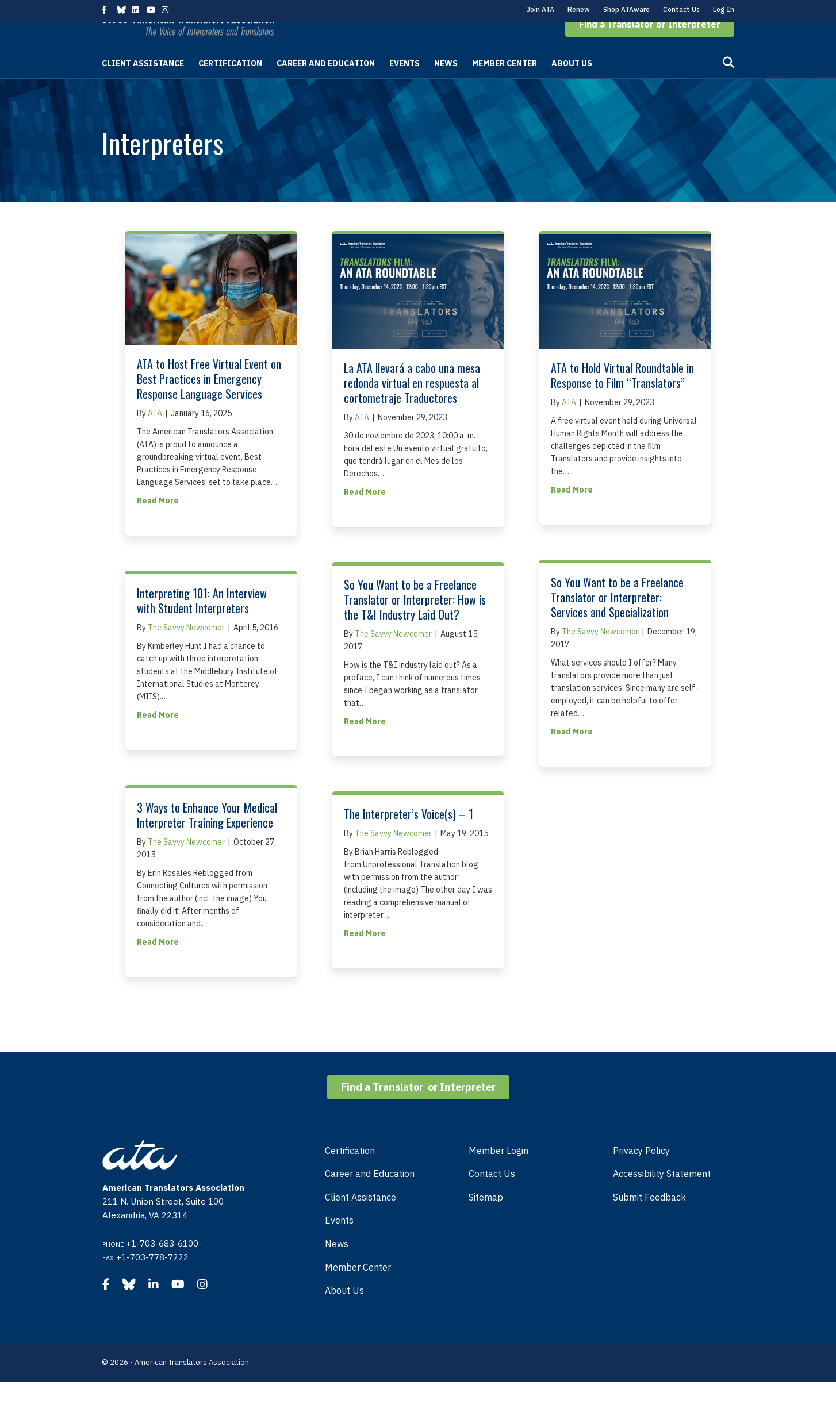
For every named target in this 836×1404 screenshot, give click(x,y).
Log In (723, 9)
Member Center (504, 85)
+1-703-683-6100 (162, 1265)
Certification (230, 85)
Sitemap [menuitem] (486, 1219)
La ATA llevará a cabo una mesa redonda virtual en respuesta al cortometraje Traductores (412, 404)
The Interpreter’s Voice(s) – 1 (408, 835)
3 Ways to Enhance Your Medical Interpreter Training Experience (207, 837)
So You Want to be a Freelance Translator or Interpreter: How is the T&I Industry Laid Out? (415, 621)
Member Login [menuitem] (498, 1172)
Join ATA (540, 9)
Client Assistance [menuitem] (360, 1219)
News (446, 85)
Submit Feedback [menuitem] (649, 1219)
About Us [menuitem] (344, 1312)
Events (404, 85)
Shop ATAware (626, 9)
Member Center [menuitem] (358, 1289)
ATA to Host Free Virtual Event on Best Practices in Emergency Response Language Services (209, 400)
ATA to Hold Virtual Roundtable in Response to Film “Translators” (622, 397)
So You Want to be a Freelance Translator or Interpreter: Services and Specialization (617, 619)
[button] (649, 46)
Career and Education (326, 85)
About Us (571, 85)
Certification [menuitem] (350, 1172)
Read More (158, 522)
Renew (578, 9)
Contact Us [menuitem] (492, 1195)
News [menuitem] (336, 1265)
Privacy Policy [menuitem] (641, 1172)
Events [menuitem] (339, 1242)
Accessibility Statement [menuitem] (662, 1195)
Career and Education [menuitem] (370, 1195)
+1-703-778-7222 (152, 1279)
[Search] (728, 84)
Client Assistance (143, 85)
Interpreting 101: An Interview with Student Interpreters (202, 622)
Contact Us (681, 9)
